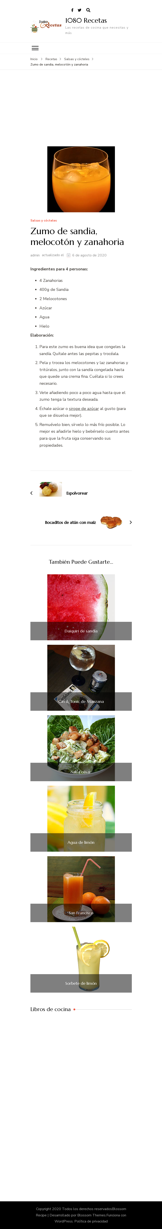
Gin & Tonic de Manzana (81, 701)
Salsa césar (81, 772)
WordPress (64, 1221)
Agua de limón (81, 842)
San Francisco (81, 912)
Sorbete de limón (81, 983)
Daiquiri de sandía (81, 631)
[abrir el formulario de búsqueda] (88, 10)
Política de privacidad (91, 1221)
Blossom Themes (91, 1215)
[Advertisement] (81, 112)
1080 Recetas (86, 20)
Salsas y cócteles (43, 220)
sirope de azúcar (84, 408)
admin (35, 255)
